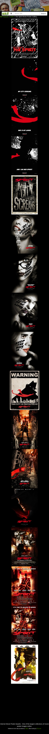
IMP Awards (4, 17)
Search (43, 14)
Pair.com (39, 728)
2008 (12, 17)
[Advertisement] (24, 6)
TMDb (26, 728)
